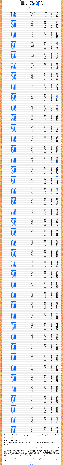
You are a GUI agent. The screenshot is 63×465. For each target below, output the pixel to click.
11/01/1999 (13, 325)
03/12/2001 (13, 403)
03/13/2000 (13, 346)
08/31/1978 (13, 16)
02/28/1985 (13, 94)
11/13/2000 (13, 385)
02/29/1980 (13, 27)
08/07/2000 (13, 369)
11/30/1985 (13, 104)
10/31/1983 (13, 76)
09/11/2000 (13, 375)
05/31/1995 (13, 230)
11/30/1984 (13, 90)
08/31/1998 (13, 273)
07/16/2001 (13, 423)
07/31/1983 (13, 73)
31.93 (57, 189)
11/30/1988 (13, 143)
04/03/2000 (13, 349)
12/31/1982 (13, 65)
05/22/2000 (13, 357)
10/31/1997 (13, 262)
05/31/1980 (13, 31)
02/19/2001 (13, 400)
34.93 (57, 229)
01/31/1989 (13, 146)
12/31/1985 (13, 105)
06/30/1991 (13, 178)
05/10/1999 (13, 297)
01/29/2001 (13, 397)
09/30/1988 (13, 141)
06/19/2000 (13, 361)
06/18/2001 (13, 419)
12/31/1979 (13, 25)
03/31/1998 (13, 267)
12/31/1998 (13, 277)
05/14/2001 (13, 413)
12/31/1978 (13, 18)
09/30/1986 (13, 115)
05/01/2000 (13, 354)
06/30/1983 (13, 72)
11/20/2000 (13, 386)
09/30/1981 (13, 48)
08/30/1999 (13, 315)
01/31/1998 (13, 265)
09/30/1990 (13, 168)
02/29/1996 (13, 240)
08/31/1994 (13, 220)
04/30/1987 (13, 122)
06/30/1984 (13, 85)
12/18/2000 (13, 390)
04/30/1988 (13, 136)
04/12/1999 (13, 293)
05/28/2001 (13, 416)
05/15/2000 (13, 356)
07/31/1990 (13, 166)
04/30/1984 (13, 83)
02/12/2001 (13, 399)
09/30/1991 (13, 181)
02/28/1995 (13, 226)
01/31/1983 (13, 66)
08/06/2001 (13, 427)
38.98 (57, 298)
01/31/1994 (13, 212)
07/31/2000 (13, 368)
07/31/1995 (13, 232)
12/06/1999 (13, 330)
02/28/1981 (13, 41)
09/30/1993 (13, 208)
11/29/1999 (13, 329)
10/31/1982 (13, 63)
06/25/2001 (13, 420)
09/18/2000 (13, 376)
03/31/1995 (13, 228)
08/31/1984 (13, 87)
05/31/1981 (13, 44)
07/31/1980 (13, 33)
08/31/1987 (13, 127)
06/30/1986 (13, 111)
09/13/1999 (13, 317)
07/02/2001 (13, 421)
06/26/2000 (13, 363)
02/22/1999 (13, 285)
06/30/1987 (13, 125)
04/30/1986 (13, 109)
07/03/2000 (13, 364)
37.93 (57, 268)
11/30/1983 (13, 77)
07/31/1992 (13, 192)
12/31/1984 (13, 91)
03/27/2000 (13, 348)
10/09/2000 (13, 379)
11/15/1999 (13, 327)
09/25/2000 (13, 377)
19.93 (57, 30)
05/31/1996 (13, 243)
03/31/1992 (13, 188)
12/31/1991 (13, 184)
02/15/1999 (13, 284)
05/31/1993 (13, 203)
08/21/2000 (13, 371)
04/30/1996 (13, 242)
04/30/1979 (13, 21)
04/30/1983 (13, 69)
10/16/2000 (13, 380)
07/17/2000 (13, 366)
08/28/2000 (13, 372)
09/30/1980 (13, 35)
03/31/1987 (13, 121)
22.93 (57, 69)
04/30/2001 (13, 411)
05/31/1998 (13, 270)
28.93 (57, 149)
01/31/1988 (13, 132)
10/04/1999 (13, 320)
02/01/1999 (13, 282)
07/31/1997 (13, 259)
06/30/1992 (13, 191)
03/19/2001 (13, 405)
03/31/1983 (13, 68)
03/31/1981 (13, 42)
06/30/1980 (13, 32)
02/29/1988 (13, 134)
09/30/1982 (13, 62)
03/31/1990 (13, 161)
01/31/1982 (13, 53)
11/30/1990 (13, 170)
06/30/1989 (13, 151)
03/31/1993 (13, 201)
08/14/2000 (13, 370)
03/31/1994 (13, 214)
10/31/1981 (13, 49)
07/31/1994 (13, 219)
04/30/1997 (13, 255)
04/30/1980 (13, 30)
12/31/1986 (13, 118)
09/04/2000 (13, 374)
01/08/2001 (13, 394)
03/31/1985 (13, 95)
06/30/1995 (13, 231)
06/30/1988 (13, 138)
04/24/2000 (13, 353)
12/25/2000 (13, 391)
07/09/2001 (13, 422)
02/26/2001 (13, 401)
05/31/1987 (13, 124)
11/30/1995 (13, 236)
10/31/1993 (13, 209)
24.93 (57, 96)
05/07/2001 (13, 412)
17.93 (57, 14)
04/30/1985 (13, 96)
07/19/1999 (13, 308)
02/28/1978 (13, 13)
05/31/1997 (13, 256)
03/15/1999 (13, 288)
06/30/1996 (13, 244)
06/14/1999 (13, 303)
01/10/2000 (13, 336)
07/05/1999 (13, 306)
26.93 (57, 122)
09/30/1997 (13, 261)
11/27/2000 (13, 387)
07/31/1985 (13, 99)
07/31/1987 (13, 126)
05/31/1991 (13, 177)
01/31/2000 (13, 339)
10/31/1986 (13, 116)
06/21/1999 (13, 304)
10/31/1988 (13, 142)
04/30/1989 (13, 149)
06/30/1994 (13, 218)
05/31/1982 (13, 57)
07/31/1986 (13, 113)
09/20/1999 (13, 318)
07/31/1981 (13, 46)
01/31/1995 (13, 225)
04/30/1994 (13, 215)
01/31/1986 (13, 106)
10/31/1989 (13, 156)
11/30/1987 (13, 130)
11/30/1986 (13, 117)
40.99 (57, 415)
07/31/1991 (13, 179)
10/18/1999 (13, 323)
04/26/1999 (13, 295)
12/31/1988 (13, 145)
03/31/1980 (13, 28)
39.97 (57, 356)
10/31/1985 (13, 103)
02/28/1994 (13, 213)
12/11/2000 (13, 389)
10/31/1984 (13, 89)
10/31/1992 (13, 195)
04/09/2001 (13, 408)
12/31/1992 (13, 198)
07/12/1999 (13, 307)
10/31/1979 (13, 24)
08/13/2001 (13, 428)
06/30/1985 (13, 98)
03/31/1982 (13, 55)
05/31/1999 (13, 301)
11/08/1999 (13, 326)
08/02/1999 (13, 311)
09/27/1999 (13, 319)
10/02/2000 (13, 378)
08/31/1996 (13, 246)
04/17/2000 (13, 351)
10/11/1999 (13, 322)
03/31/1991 (13, 174)
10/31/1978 (13, 17)
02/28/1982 (13, 54)
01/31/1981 (13, 40)
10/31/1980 (13, 36)
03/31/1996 (13, 241)
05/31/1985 (13, 97)
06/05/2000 (13, 359)
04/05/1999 (13, 292)
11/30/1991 (13, 183)
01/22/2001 (13, 396)
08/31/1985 (13, 100)
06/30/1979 (13, 22)
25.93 (57, 109)
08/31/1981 (13, 47)
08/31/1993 (13, 207)
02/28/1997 (13, 253)
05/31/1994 (13, 217)
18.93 (57, 21)
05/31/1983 (13, 70)
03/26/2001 (13, 406)
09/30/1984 (13, 88)
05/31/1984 (13, 84)
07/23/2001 (13, 424)
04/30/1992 (13, 189)
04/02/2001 (13, 407)
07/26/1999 (13, 309)
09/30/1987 (13, 128)
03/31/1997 (13, 254)
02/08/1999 (13, 283)
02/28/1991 (13, 173)
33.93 (57, 215)
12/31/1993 (13, 211)
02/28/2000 (13, 344)
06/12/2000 (13, 360)
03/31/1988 (13, 135)
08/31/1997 (13, 260)
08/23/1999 (13, 314)
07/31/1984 (13, 86)
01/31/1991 (13, 172)
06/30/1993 (13, 204)
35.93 (57, 242)
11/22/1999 (13, 328)
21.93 (57, 56)
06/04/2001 (13, 417)
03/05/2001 (13, 402)
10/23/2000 (13, 381)
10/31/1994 (13, 222)
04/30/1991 (13, 176)
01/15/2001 (13, 395)
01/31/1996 (13, 239)
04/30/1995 (13, 229)
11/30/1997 (13, 263)
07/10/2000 (13, 365)
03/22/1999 (13, 290)
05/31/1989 (13, 150)
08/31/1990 (13, 167)
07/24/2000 (13, 367)
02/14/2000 (13, 342)
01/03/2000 (13, 335)
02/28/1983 (13, 67)
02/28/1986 (13, 107)
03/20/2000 (13, 347)
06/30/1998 (13, 271)
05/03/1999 (13, 296)
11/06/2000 (13, 384)
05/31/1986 (13, 110)
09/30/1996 (13, 247)
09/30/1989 (13, 155)
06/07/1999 (13, 302)
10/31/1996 (13, 249)
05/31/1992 (13, 190)
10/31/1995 (13, 235)
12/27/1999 (13, 334)
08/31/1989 (13, 153)
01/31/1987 (13, 119)
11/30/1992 (13, 197)
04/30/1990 (13, 162)
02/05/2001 (13, 398)
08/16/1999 (13, 313)
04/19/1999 (13, 294)
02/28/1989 (13, 147)
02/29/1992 (13, 187)
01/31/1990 (13, 159)
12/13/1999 (13, 332)
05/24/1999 (13, 299)
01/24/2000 (13, 338)
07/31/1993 (13, 205)
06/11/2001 (13, 418)
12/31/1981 (13, 52)
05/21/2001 (13, 415)
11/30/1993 (13, 210)
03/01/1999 (13, 286)
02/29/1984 (13, 80)
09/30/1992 (13, 194)
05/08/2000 (13, 355)
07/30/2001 (13, 426)
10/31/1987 (13, 129)
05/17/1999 (13, 298)
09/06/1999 (13, 316)
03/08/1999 (13, 287)
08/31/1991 (13, 180)
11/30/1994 (13, 223)
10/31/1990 (13, 169)
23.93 (57, 83)
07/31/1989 (13, 152)
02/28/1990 (13, 160)
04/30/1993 (13, 202)
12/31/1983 (13, 78)
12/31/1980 (13, 38)
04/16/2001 (13, 409)
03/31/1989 (13, 148)
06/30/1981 (13, 45)
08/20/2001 (13, 429)
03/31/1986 (13, 108)
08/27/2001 (13, 430)
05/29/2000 (13, 358)
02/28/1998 (13, 266)
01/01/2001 (13, 392)
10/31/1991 (13, 182)
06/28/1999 (13, 305)
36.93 (57, 255)
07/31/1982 (13, 59)
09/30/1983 (13, 75)
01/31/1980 (13, 26)
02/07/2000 (13, 340)
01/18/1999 (13, 280)
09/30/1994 (13, 221)
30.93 (57, 176)
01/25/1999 (13, 281)
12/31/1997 (13, 264)
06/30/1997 (13, 257)
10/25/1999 (13, 324)
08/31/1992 (13, 193)
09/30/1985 (13, 101)
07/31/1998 (13, 272)
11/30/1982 (13, 64)
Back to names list (31, 7)
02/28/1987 (13, 120)
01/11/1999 (13, 278)
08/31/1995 (13, 233)
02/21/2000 (13, 343)
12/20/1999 (13, 333)
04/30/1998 (13, 268)
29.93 (57, 162)
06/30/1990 (13, 165)
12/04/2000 (13, 388)
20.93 (57, 43)
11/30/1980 (13, 37)
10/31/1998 (13, 275)
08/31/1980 (13, 34)
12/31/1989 (13, 158)
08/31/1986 (13, 114)
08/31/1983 (13, 74)
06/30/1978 (13, 15)
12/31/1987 (13, 131)
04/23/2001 (13, 410)
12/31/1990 (13, 171)
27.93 (57, 136)
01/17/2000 (13, 337)
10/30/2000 (13, 382)
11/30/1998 (13, 276)
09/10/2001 (13, 432)
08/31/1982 (13, 61)
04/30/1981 (13, 43)
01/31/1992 (13, 186)
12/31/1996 (13, 251)
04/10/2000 (13, 350)
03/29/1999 (13, 291)
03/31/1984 (13, 82)
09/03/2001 (13, 431)
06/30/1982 (13, 58)
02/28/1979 (13, 20)
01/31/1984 (13, 79)
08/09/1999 (13, 312)
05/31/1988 (13, 137)
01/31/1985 (13, 93)
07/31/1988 (13, 139)
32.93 (57, 202)
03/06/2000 (13, 345)
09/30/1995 (13, 234)
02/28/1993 (13, 200)
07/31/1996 (13, 245)
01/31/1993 (13, 199)
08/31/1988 (13, 140)
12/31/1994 (13, 224)
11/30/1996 (13, 250)
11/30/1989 (13, 157)
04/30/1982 (13, 56)
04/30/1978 (13, 14)
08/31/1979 (13, 23)
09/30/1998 (13, 274)
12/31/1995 (13, 238)
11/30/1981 (13, 51)
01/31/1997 (13, 252)
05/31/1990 (13, 163)
